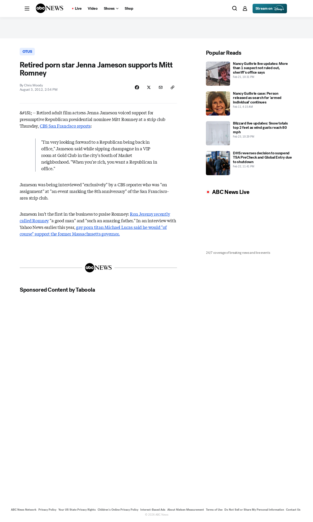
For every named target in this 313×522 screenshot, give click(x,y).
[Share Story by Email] (160, 87)
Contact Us (293, 510)
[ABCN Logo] (49, 8)
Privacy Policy (47, 510)
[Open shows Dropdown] (111, 8)
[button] (27, 8)
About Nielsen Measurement (185, 510)
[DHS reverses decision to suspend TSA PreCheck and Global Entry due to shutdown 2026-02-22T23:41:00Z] (249, 163)
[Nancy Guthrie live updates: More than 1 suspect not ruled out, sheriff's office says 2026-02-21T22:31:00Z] (249, 74)
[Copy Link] (172, 87)
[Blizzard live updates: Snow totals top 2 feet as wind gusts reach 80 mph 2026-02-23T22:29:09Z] (249, 133)
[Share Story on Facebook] (136, 87)
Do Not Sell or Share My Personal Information (254, 510)
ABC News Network (23, 510)
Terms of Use (214, 510)
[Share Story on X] (148, 87)
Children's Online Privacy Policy (118, 510)
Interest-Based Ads (152, 510)
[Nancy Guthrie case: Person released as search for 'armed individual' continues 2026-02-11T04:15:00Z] (249, 103)
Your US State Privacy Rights (77, 510)
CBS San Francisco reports (65, 126)
